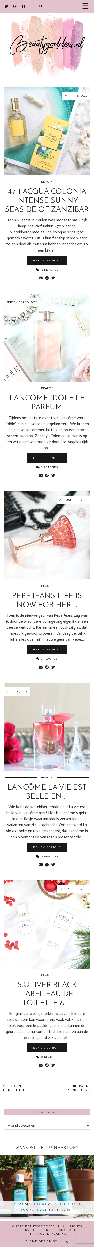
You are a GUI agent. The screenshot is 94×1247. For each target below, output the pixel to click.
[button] (87, 6)
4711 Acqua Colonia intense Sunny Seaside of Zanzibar (47, 201)
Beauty (47, 181)
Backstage (66, 1230)
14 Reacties (47, 269)
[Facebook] (23, 6)
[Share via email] (41, 278)
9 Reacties (47, 467)
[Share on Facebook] (47, 278)
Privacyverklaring (48, 1233)
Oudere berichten (13, 1088)
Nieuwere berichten (79, 1088)
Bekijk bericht (47, 260)
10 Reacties (47, 1057)
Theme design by (47, 1241)
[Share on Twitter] (53, 278)
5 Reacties (47, 658)
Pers (46, 1230)
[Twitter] (6, 6)
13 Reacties (47, 856)
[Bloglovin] (32, 6)
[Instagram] (15, 6)
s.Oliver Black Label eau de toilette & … (47, 994)
